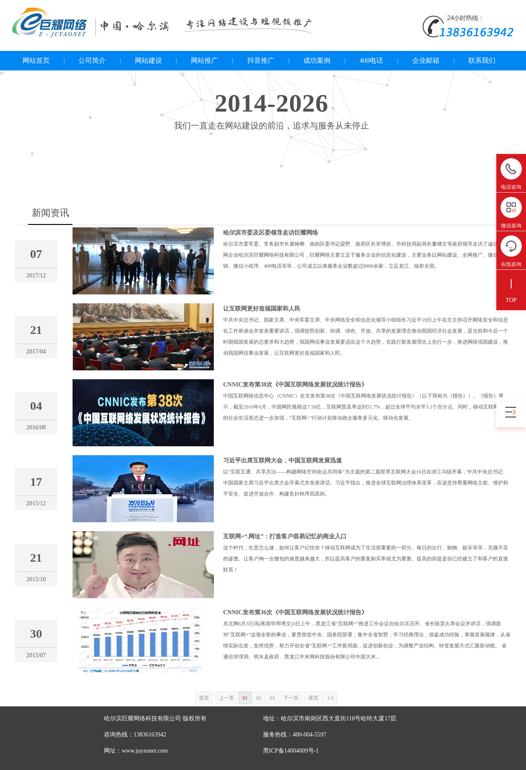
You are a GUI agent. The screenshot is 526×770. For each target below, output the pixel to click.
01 (245, 698)
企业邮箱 (425, 60)
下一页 (291, 698)
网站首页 (36, 60)
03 (272, 698)
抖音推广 (260, 60)
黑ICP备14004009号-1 (291, 751)
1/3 (330, 698)
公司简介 (92, 60)
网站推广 (204, 60)
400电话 (371, 60)
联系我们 (481, 60)
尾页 (313, 698)
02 (258, 698)
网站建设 (148, 60)
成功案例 (316, 60)
